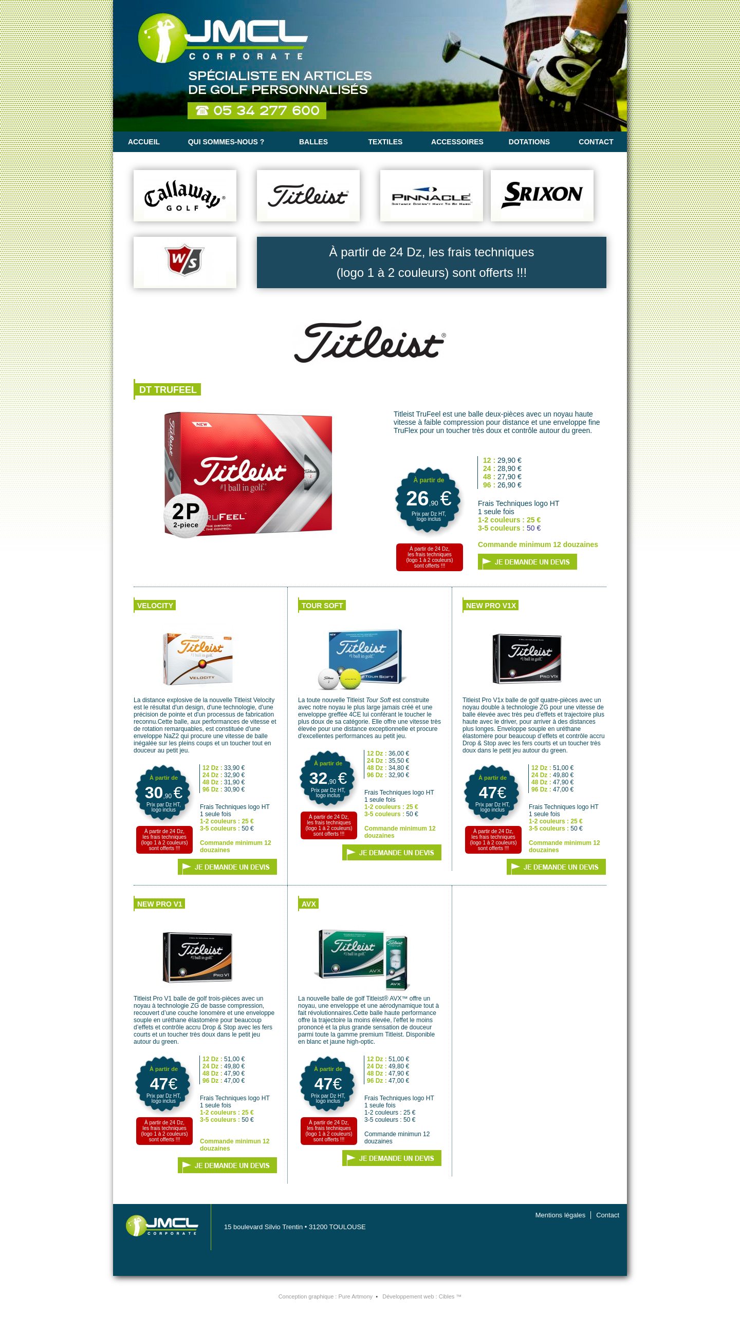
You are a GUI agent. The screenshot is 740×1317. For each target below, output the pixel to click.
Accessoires (457, 142)
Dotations (529, 142)
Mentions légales (560, 1215)
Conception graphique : (326, 1296)
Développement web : (421, 1296)
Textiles (385, 142)
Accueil (144, 142)
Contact (596, 142)
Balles (313, 142)
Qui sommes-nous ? (226, 142)
